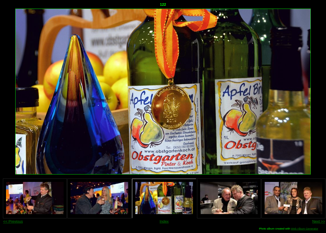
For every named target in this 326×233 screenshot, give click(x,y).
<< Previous (13, 221)
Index (164, 221)
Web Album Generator (304, 228)
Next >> (318, 221)
